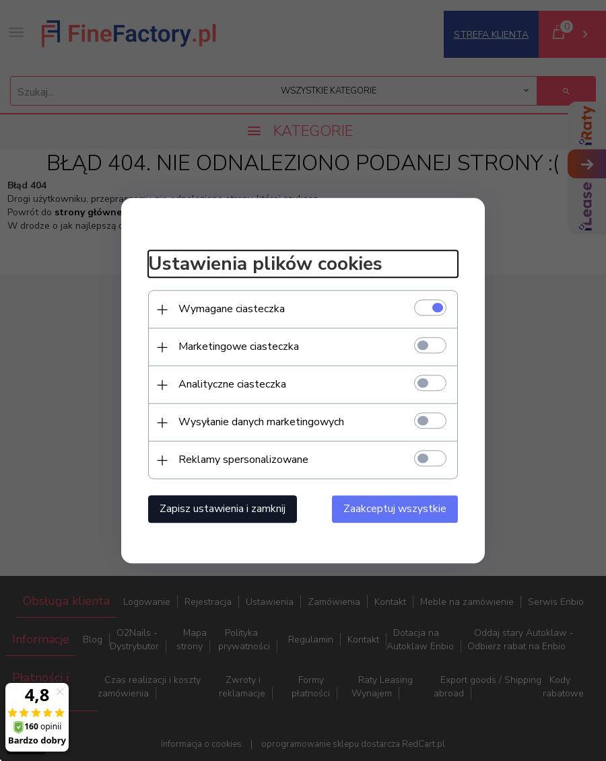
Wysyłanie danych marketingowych (261, 421)
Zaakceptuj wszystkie (394, 508)
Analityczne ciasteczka (232, 384)
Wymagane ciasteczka (231, 308)
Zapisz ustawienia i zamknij (222, 508)
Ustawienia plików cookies (265, 264)
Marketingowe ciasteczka (238, 346)
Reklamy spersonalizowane (243, 459)
